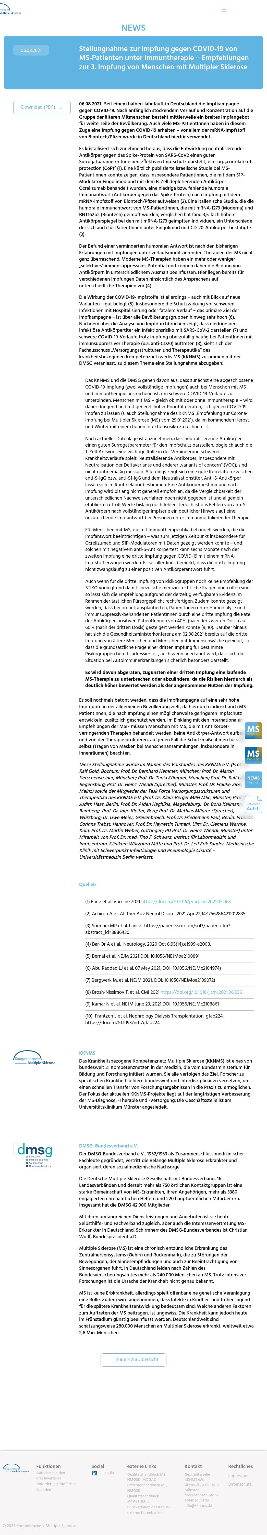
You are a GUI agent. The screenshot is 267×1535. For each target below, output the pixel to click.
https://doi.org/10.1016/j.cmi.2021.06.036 (201, 992)
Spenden (43, 1490)
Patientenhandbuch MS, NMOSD (147, 1488)
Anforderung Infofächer (56, 1484)
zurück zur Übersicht (137, 1360)
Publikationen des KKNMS (149, 1507)
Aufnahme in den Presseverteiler (50, 1475)
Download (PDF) (38, 107)
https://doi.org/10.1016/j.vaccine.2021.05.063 (186, 902)
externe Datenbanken (145, 1513)
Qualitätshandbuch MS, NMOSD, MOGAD (146, 1477)
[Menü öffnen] (256, 10)
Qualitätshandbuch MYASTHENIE (143, 1499)
